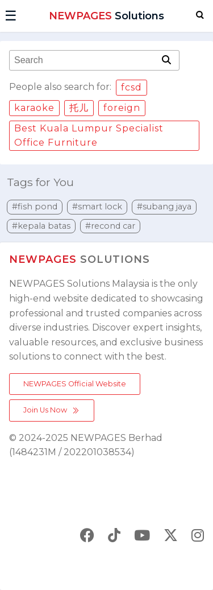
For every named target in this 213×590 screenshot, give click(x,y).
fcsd (131, 87)
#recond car (110, 226)
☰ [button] (11, 15)
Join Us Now (51, 410)
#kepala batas (41, 226)
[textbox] (84, 60)
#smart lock (97, 206)
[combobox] (84, 60)
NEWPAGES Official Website (74, 383)
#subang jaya (164, 206)
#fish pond (34, 206)
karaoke (34, 107)
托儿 (79, 107)
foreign (121, 107)
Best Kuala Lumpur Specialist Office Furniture (89, 135)
